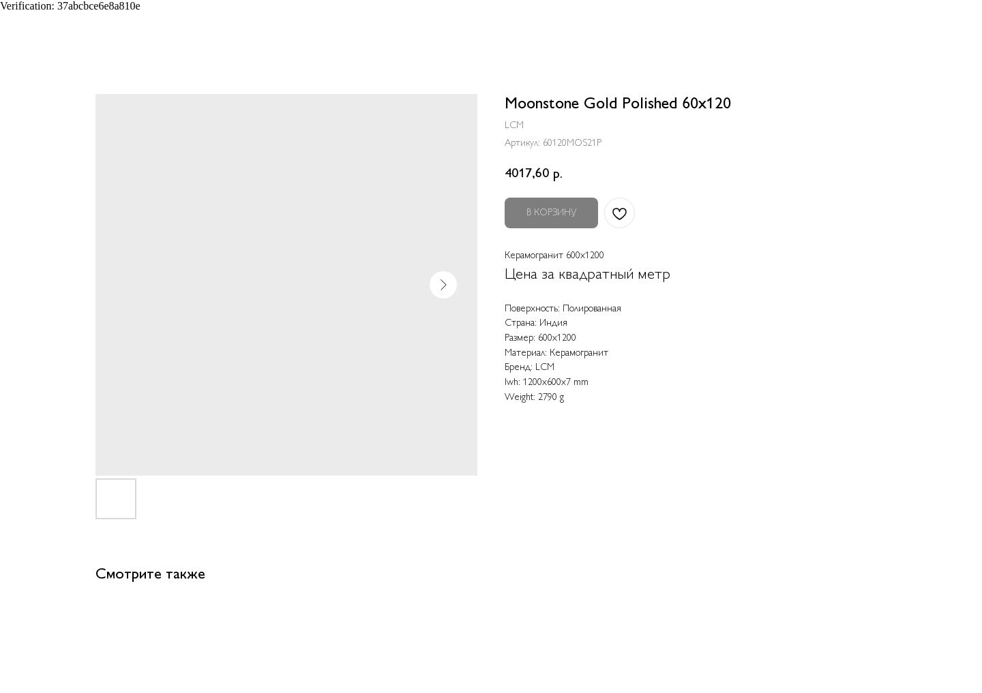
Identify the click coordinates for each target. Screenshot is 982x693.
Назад (38, 20)
